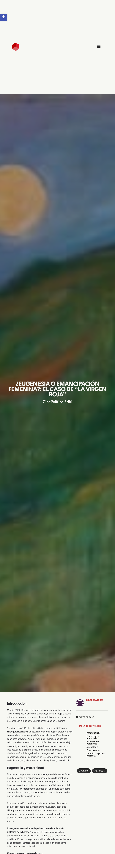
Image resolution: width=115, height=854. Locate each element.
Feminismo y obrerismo (92, 743)
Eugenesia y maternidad (92, 737)
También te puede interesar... (95, 755)
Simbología (92, 747)
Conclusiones (93, 750)
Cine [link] (47, 402)
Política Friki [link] (61, 402)
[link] (3, 17)
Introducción (93, 733)
